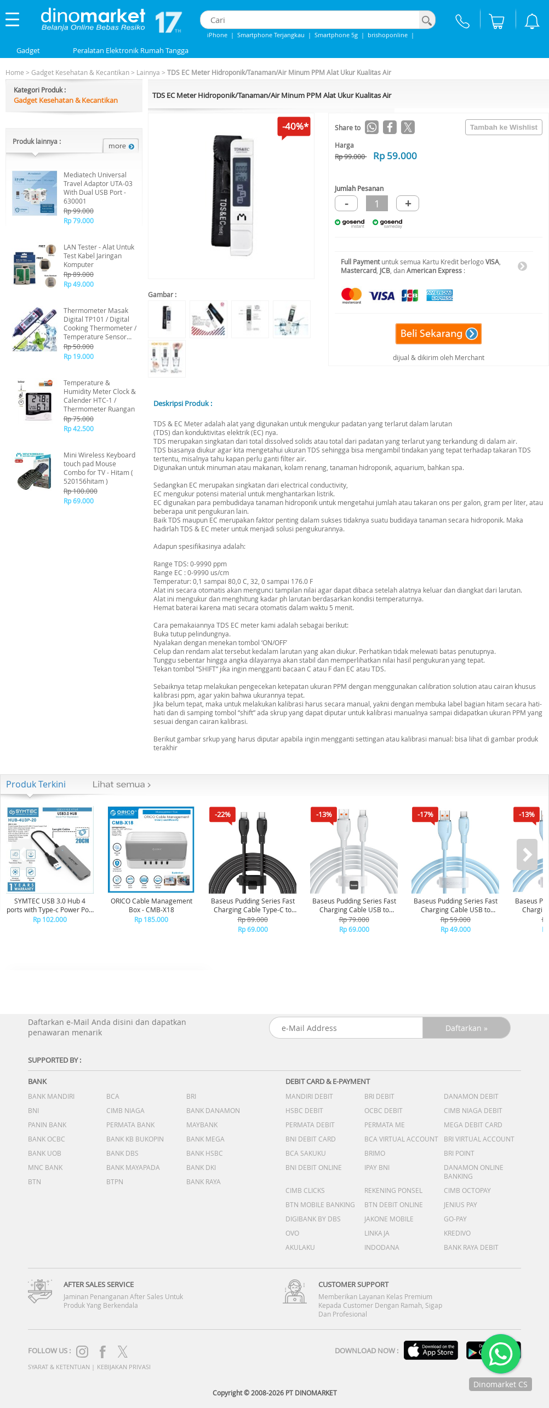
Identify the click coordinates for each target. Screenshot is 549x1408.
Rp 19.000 (79, 356)
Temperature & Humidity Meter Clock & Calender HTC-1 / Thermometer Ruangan (100, 395)
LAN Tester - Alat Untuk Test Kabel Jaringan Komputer (99, 255)
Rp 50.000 (79, 346)
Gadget (28, 50)
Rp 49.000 (79, 284)
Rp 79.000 (79, 220)
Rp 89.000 (79, 274)
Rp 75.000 (79, 418)
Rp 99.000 (79, 210)
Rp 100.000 (81, 490)
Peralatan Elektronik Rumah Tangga (130, 50)
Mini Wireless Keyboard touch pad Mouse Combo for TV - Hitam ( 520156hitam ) (99, 467)
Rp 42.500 (79, 428)
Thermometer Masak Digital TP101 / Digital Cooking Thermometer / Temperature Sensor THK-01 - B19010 (100, 323)
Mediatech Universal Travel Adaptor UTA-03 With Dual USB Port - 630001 (98, 187)
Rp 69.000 (79, 500)
